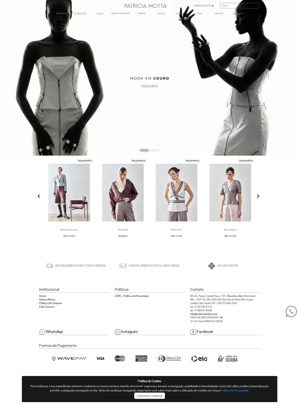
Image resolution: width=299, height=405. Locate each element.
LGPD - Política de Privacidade (131, 296)
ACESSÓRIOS (61, 13)
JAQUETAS (180, 13)
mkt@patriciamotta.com (203, 314)
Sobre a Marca (47, 299)
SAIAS (199, 13)
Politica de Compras (50, 303)
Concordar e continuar (150, 395)
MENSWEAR (238, 13)
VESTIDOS (219, 13)
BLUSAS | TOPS (80, 13)
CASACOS (161, 13)
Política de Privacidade (234, 390)
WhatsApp (51, 331)
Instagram (126, 331)
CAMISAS (141, 13)
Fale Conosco (47, 307)
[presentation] (39, 196)
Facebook (201, 331)
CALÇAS (99, 13)
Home (42, 296)
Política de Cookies (149, 381)
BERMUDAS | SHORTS (120, 13)
